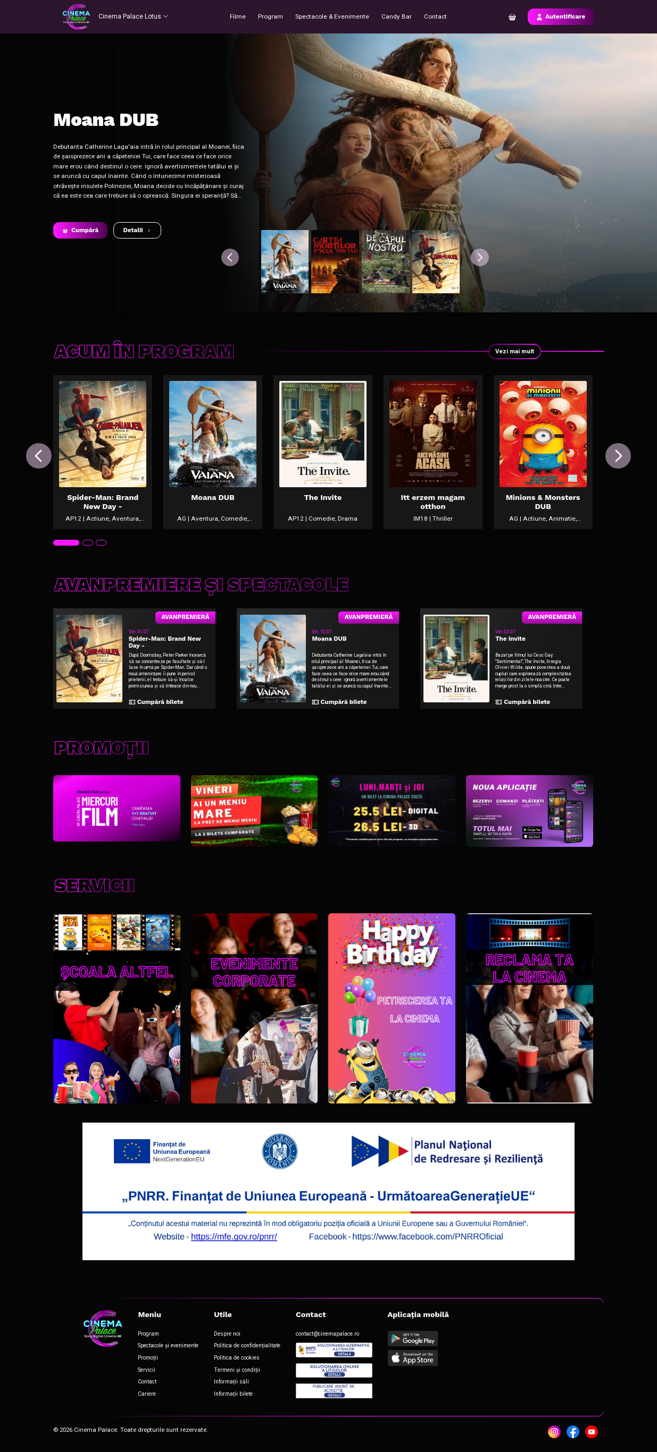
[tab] (66, 547)
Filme (238, 16)
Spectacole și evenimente (167, 1347)
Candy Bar (394, 16)
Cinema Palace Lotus (132, 16)
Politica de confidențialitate (246, 1347)
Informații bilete (232, 1394)
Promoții (147, 1359)
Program (271, 16)
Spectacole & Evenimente (331, 16)
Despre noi (226, 1335)
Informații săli (230, 1383)
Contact (432, 16)
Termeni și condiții (236, 1370)
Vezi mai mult (514, 351)
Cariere (146, 1394)
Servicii (146, 1370)
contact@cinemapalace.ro (327, 1335)
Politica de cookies (236, 1359)
